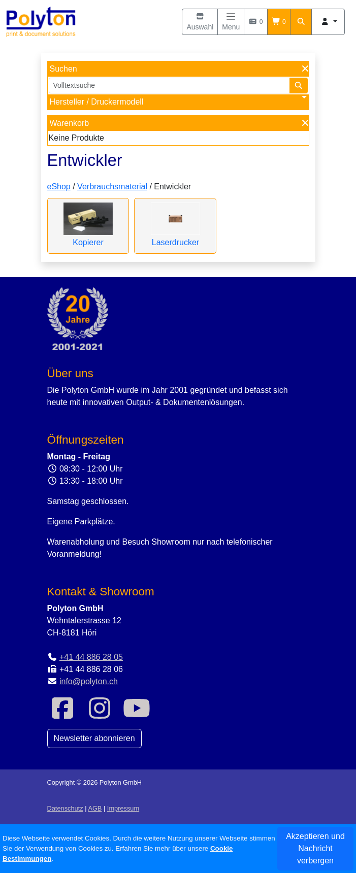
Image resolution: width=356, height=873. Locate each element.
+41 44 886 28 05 (91, 657)
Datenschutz (65, 808)
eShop (59, 186)
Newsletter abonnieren (94, 738)
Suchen (63, 68)
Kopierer (88, 242)
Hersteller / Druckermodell (97, 101)
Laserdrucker (175, 242)
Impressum (123, 808)
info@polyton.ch (88, 681)
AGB (95, 808)
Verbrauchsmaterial (112, 186)
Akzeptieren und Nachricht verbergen (315, 848)
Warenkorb (69, 123)
